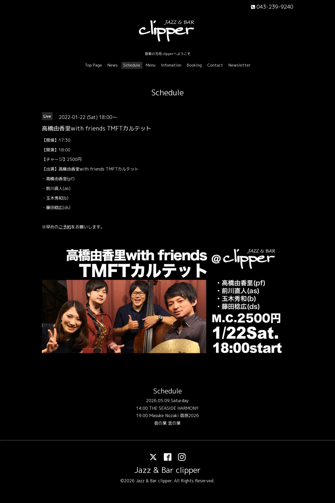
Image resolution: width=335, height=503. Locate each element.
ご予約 (65, 227)
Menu (150, 65)
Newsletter (239, 65)
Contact (215, 65)
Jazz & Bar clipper (167, 469)
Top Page (93, 65)
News (113, 65)
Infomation (171, 65)
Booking (194, 65)
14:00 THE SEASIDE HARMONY (167, 408)
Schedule (131, 65)
